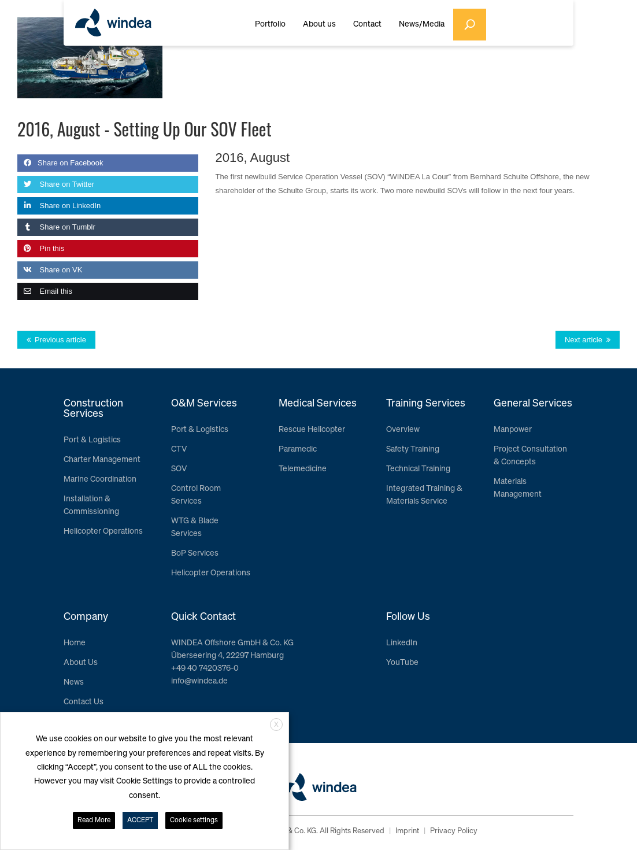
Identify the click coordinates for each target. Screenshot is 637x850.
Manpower (513, 430)
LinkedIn (401, 643)
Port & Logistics (92, 440)
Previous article (60, 339)
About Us (81, 663)
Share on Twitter (55, 184)
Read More (93, 820)
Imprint (407, 831)
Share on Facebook (60, 162)
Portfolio (270, 24)
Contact (367, 24)
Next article (583, 339)
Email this (44, 291)
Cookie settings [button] (194, 820)
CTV (179, 449)
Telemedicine (303, 469)
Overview (403, 430)
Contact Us (83, 702)
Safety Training (412, 449)
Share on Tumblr (56, 227)
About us (319, 24)
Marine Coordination (100, 479)
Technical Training (418, 469)
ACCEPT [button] (140, 820)
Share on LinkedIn (59, 205)
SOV (179, 469)
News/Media (422, 24)
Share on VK (49, 269)
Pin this (40, 248)
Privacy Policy (453, 831)
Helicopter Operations (103, 531)
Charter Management (102, 460)
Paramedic (298, 449)
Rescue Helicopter (312, 430)
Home (75, 643)
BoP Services (194, 553)
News (74, 682)
